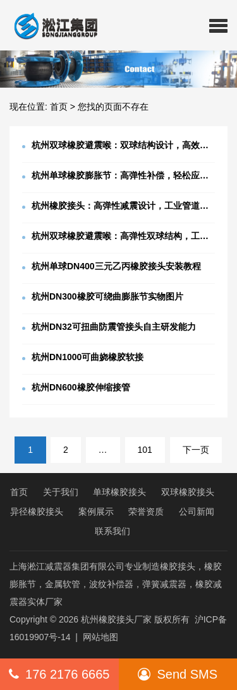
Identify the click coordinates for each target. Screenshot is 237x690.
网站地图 (100, 637)
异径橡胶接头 (36, 511)
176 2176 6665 (59, 674)
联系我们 (112, 531)
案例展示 (96, 511)
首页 (59, 107)
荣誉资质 (146, 511)
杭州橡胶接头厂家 (116, 619)
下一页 (196, 450)
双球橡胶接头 (187, 492)
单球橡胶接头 (119, 492)
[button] (218, 25)
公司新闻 (196, 511)
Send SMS (177, 674)
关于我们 (60, 492)
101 (145, 450)
